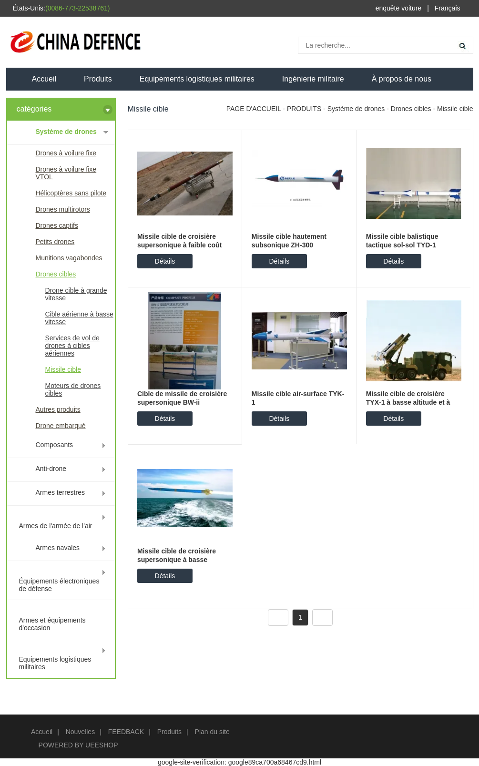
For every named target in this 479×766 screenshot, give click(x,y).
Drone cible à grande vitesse (76, 294)
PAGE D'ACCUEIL (253, 108)
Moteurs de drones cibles (73, 389)
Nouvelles (80, 731)
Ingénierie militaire (313, 79)
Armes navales (58, 548)
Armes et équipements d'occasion (52, 624)
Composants (54, 445)
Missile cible (63, 369)
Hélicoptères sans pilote (71, 193)
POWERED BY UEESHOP (78, 745)
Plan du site (212, 731)
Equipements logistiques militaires (197, 79)
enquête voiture (399, 8)
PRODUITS (304, 108)
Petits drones (55, 241)
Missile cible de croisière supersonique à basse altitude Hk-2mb (176, 559)
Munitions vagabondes (69, 258)
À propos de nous (401, 79)
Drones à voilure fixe (66, 153)
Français (447, 8)
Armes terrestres (60, 492)
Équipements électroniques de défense (59, 584)
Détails (165, 261)
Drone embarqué (61, 425)
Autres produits (58, 409)
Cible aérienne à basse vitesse (79, 318)
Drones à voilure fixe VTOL (66, 173)
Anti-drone (51, 468)
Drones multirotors (63, 209)
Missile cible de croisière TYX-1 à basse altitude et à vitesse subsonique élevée (408, 402)
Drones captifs (57, 225)
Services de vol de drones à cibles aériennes (72, 345)
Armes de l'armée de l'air (55, 526)
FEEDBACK (126, 731)
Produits (98, 79)
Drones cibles (56, 274)
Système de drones (66, 131)
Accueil (44, 79)
